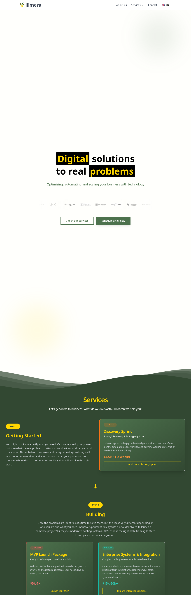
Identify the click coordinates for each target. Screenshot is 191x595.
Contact (152, 5)
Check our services (77, 220)
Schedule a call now (113, 220)
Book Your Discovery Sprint (142, 464)
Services (137, 5)
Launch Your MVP (60, 590)
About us (121, 5)
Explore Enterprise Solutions (132, 590)
